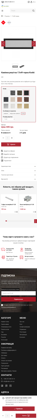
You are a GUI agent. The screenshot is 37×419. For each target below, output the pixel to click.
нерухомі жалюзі (15, 113)
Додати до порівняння (11, 157)
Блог (21, 324)
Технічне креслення (7, 175)
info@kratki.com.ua (8, 381)
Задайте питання (9, 154)
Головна (2, 16)
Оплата (3, 358)
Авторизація (23, 334)
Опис (2, 170)
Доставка (4, 355)
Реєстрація (23, 332)
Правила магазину (6, 347)
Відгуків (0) (4, 179)
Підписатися (18, 299)
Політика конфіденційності (8, 307)
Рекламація (4, 368)
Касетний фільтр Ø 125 (27, 204)
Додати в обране (9, 151)
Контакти (22, 337)
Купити (12, 144)
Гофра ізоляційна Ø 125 (8, 204)
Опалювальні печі (6, 327)
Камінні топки (5, 321)
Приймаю (19, 409)
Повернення (4, 363)
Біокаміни (4, 334)
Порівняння (23, 329)
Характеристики (6, 166)
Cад (2, 332)
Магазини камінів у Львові (8, 371)
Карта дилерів (5, 366)
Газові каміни (5, 324)
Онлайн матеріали (25, 327)
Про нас (22, 321)
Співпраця (4, 353)
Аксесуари (4, 340)
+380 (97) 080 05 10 (9, 379)
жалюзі (6, 113)
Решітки (7, 16)
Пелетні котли (5, 329)
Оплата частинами (6, 360)
